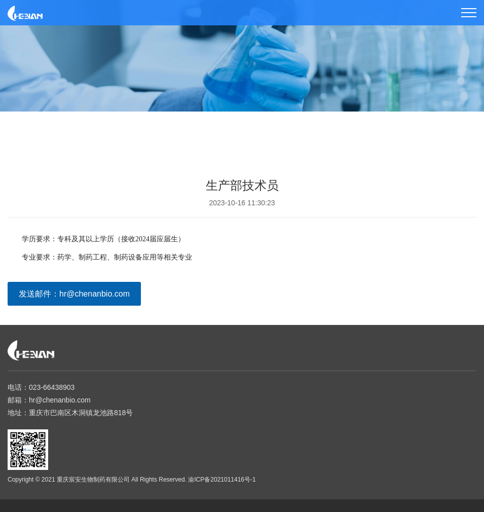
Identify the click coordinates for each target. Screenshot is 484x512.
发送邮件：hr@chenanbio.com (74, 293)
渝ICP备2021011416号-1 (221, 479)
